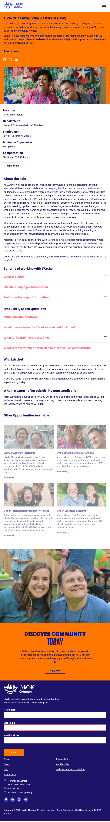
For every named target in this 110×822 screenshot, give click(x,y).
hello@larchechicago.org (19, 792)
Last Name (9, 722)
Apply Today (13, 165)
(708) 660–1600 (14, 788)
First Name (9, 709)
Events (7, 764)
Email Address (11, 735)
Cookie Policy (63, 764)
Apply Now (55, 670)
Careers (7, 759)
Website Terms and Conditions (70, 769)
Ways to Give (10, 774)
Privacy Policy (63, 759)
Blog (6, 769)
